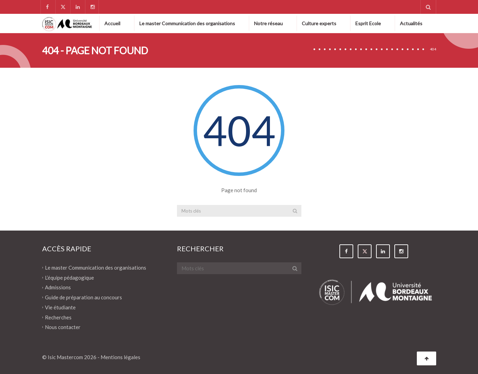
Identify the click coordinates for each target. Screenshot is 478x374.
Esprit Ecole (368, 23)
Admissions (58, 287)
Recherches (58, 317)
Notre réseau (268, 23)
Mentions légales (120, 357)
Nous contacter (63, 327)
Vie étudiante (60, 307)
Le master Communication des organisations (187, 23)
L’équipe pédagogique (69, 277)
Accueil (112, 23)
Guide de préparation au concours (83, 297)
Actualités (411, 23)
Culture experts (319, 23)
